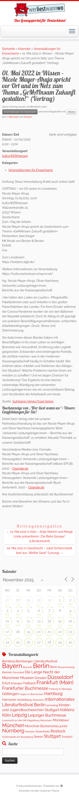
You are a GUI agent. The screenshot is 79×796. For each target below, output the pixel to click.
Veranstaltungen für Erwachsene (20, 111)
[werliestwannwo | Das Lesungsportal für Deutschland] (39, 9)
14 (49, 621)
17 (7, 632)
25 (18, 642)
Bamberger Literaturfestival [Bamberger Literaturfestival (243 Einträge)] (36, 661)
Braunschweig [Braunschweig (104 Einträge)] (66, 667)
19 (28, 632)
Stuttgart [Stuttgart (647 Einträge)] (52, 736)
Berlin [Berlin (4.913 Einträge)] (41, 665)
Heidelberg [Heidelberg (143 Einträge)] (24, 699)
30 (39, 600)
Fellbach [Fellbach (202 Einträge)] (29, 683)
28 (18, 600)
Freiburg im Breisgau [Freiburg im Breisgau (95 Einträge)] (60, 688)
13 (38, 621)
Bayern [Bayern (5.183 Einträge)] (12, 665)
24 (7, 642)
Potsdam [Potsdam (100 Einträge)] (30, 731)
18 (18, 632)
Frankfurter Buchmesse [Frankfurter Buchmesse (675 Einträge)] (25, 688)
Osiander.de (20, 468)
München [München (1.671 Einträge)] (13, 725)
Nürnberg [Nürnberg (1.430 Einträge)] (13, 731)
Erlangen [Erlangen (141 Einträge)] (17, 683)
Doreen (28, 116)
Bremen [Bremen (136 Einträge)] (7, 672)
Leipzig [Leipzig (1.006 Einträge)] (19, 715)
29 (28, 600)
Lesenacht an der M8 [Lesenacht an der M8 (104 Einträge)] (14, 720)
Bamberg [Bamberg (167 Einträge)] (8, 661)
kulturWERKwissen (15, 156)
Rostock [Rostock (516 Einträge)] (58, 731)
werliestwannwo (33, 786)
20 (39, 632)
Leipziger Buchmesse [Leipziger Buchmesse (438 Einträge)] (47, 715)
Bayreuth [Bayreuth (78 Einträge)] (27, 667)
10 (7, 621)
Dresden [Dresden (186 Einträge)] (41, 678)
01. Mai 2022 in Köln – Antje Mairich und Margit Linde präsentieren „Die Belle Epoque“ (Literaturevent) (39, 536)
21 (49, 632)
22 (60, 632)
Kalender (24, 48)
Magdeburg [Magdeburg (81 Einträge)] (33, 720)
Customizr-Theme (49, 790)
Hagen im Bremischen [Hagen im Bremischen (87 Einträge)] (31, 694)
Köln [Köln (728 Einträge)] (6, 715)
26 (28, 642)
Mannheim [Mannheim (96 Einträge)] (46, 720)
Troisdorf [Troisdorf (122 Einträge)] (67, 736)
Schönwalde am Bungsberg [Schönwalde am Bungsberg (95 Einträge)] (17, 736)
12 (28, 621)
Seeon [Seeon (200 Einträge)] (38, 736)
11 (17, 621)
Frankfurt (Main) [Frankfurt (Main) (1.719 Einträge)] (55, 682)
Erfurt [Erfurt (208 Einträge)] (6, 683)
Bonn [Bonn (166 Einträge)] (53, 667)
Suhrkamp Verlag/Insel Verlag (33, 401)
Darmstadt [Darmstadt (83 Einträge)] (18, 672)
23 (70, 632)
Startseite (8, 48)
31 (49, 600)
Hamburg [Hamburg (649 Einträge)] (53, 693)
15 (60, 621)
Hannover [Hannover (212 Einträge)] (9, 700)
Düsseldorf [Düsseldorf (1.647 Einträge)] (60, 677)
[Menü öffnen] (72, 31)
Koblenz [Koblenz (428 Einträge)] (67, 709)
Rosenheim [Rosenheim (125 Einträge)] (43, 731)
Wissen (71, 111)
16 (70, 621)
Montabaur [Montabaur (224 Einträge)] (61, 720)
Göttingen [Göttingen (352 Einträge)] (10, 694)
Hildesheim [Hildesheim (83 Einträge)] (38, 700)
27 (7, 600)
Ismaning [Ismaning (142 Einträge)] (52, 705)
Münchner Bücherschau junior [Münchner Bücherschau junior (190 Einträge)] (46, 726)
